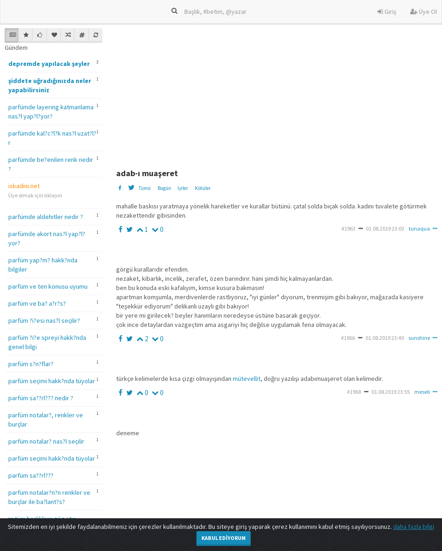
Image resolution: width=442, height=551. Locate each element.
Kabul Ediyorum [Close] (223, 537)
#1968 (354, 391)
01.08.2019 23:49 (384, 337)
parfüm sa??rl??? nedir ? (40, 398)
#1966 (348, 337)
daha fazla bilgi (413, 526)
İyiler (182, 188)
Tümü (144, 188)
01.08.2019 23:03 (385, 228)
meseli (422, 391)
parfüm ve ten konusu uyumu (48, 286)
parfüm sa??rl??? (30, 475)
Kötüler (203, 188)
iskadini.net (24, 186)
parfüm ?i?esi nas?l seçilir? (44, 320)
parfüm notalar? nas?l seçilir (46, 441)
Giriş (386, 11)
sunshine (419, 337)
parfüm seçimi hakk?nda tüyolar (51, 381)
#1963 (348, 228)
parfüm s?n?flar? (30, 364)
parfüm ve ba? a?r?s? (37, 303)
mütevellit (246, 378)
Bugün (164, 188)
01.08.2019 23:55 (390, 391)
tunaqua (419, 228)
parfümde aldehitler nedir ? (45, 217)
